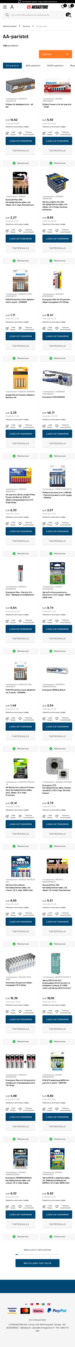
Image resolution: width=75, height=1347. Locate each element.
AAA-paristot (33, 65)
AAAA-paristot (55, 65)
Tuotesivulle (20, 150)
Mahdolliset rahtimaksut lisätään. (17, 127)
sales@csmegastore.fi (43, 1327)
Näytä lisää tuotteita (37, 1263)
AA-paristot (12, 65)
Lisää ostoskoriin (20, 141)
